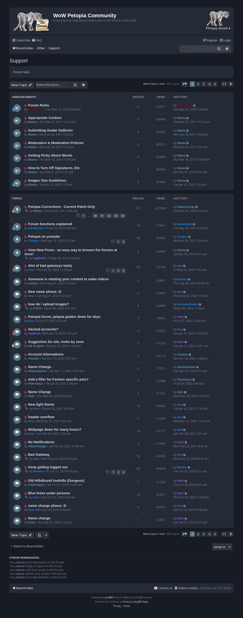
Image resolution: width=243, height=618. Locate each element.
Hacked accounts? (43, 329)
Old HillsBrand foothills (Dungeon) (56, 480)
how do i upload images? (48, 304)
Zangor (33, 241)
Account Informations (46, 354)
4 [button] (209, 84)
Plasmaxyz (35, 383)
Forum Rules (38, 105)
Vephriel (39, 258)
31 (102, 216)
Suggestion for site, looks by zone (56, 342)
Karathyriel (35, 228)
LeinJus (33, 283)
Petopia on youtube (44, 236)
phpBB (108, 597)
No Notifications (41, 442)
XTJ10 (37, 308)
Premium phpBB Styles (135, 601)
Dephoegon (36, 485)
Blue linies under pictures (49, 493)
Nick (31, 396)
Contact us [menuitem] (163, 588)
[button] (184, 84)
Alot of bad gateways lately (50, 265)
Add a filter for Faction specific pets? (58, 379)
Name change (39, 518)
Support (18, 61)
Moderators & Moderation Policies (56, 143)
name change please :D (47, 506)
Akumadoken (37, 371)
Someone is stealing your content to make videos (68, 279)
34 (122, 216)
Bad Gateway (39, 454)
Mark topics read (154, 83)
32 (109, 216)
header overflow (41, 417)
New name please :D (44, 292)
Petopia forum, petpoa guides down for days (64, 317)
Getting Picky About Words (50, 155)
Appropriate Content (44, 118)
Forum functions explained (50, 224)
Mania (32, 122)
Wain (180, 317)
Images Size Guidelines (47, 180)
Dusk (31, 522)
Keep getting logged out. (48, 467)
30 (95, 216)
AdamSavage (37, 446)
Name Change (39, 392)
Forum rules (21, 72)
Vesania (33, 358)
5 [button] (215, 84)
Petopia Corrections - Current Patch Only (61, 207)
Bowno (182, 279)
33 (115, 216)
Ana (31, 270)
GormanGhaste (187, 304)
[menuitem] (37, 40)
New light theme (41, 404)
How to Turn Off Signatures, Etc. (54, 168)
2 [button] (198, 84)
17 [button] (224, 84)
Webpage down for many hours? (54, 429)
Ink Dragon (35, 346)
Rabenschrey (186, 207)
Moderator (35, 109)
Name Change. (40, 367)
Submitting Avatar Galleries (50, 130)
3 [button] (203, 84)
